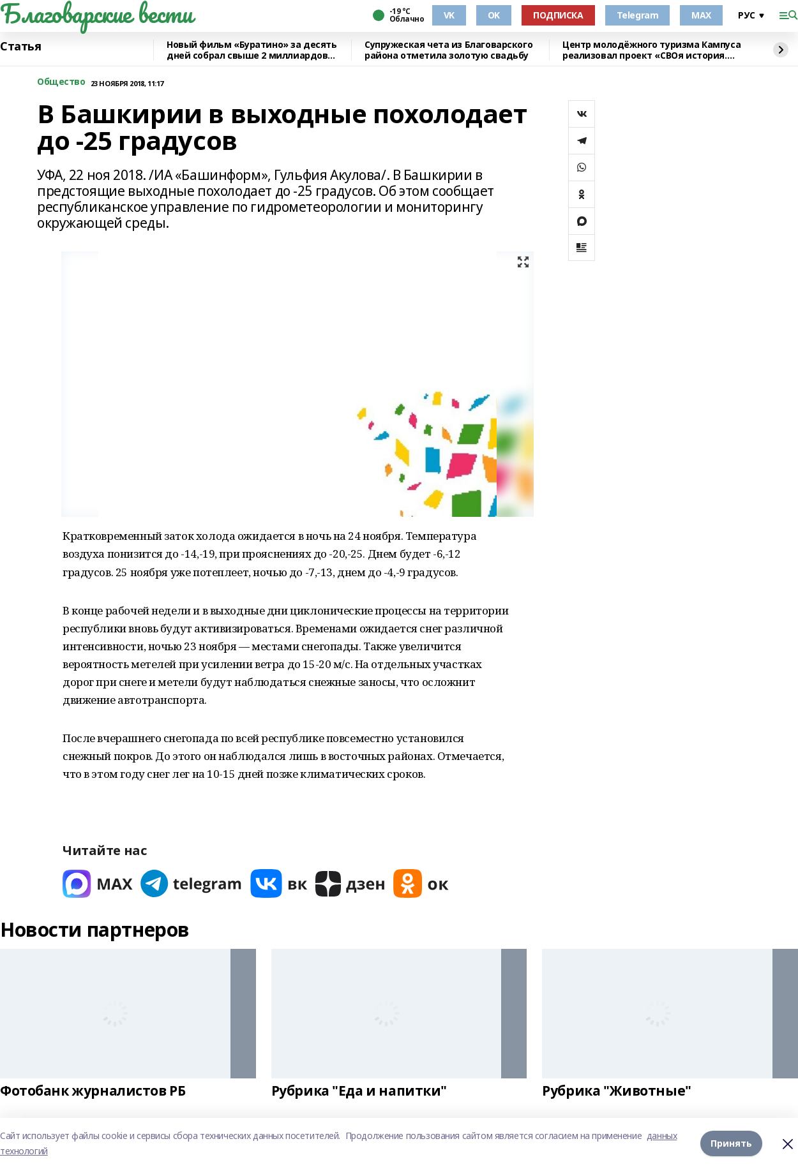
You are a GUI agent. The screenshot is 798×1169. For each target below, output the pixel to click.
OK (494, 15)
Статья (20, 47)
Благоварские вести (96, 13)
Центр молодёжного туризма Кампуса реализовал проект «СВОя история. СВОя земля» (651, 50)
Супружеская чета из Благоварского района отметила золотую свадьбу (448, 50)
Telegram (638, 15)
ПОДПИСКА (558, 15)
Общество (61, 82)
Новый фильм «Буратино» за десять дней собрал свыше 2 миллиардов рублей (252, 50)
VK (449, 15)
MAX (701, 15)
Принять (731, 1143)
